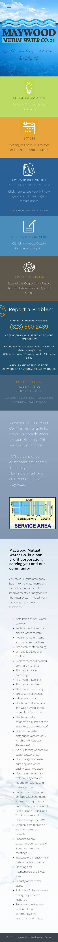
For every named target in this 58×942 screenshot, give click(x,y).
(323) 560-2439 (29, 326)
